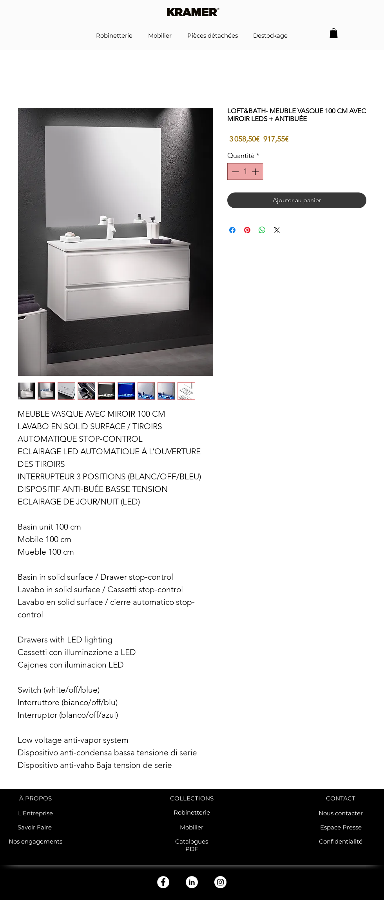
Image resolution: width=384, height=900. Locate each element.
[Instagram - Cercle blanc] (220, 882)
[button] (334, 33)
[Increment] (256, 171)
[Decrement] (234, 171)
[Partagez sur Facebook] (232, 230)
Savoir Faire (35, 827)
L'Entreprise (35, 813)
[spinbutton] (245, 171)
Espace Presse (341, 827)
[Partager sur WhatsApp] (262, 230)
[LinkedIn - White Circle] (192, 882)
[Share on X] (277, 230)
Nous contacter (341, 813)
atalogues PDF (193, 845)
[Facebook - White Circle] (163, 882)
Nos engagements (35, 841)
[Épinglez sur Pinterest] (247, 230)
